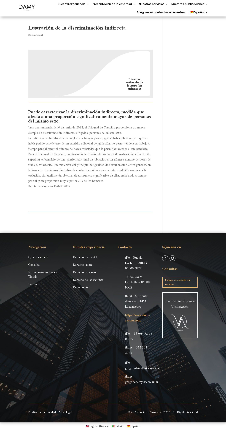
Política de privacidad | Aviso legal (50, 412)
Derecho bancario (84, 272)
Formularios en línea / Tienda (42, 275)
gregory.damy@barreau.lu (141, 382)
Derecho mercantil (85, 257)
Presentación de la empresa (112, 4)
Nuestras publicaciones (187, 4)
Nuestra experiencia (72, 4)
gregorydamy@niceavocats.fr (143, 368)
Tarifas (32, 284)
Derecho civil (81, 287)
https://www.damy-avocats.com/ (137, 318)
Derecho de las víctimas (88, 280)
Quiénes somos (38, 257)
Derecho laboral (35, 35)
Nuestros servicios (151, 4)
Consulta (34, 265)
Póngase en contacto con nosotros (161, 12)
